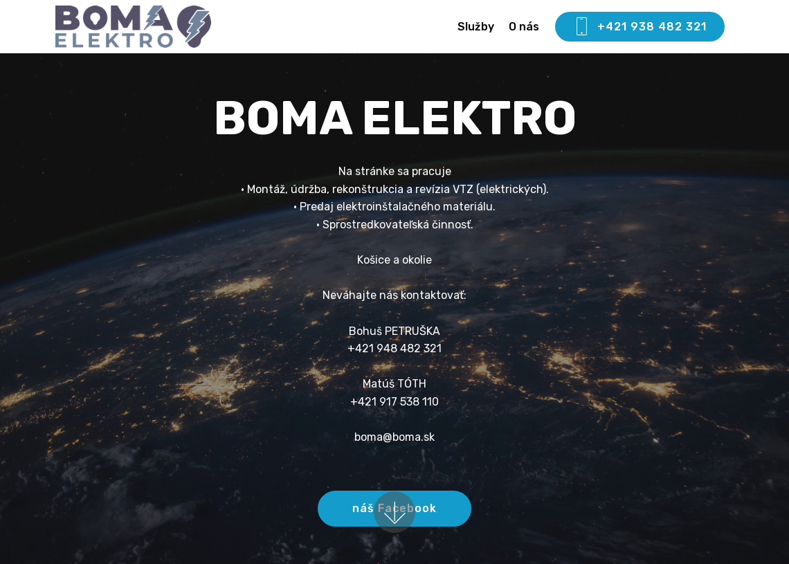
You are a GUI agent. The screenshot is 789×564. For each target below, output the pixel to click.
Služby (475, 26)
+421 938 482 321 (640, 27)
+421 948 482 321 (394, 348)
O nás (524, 26)
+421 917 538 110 (394, 401)
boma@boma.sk (394, 437)
